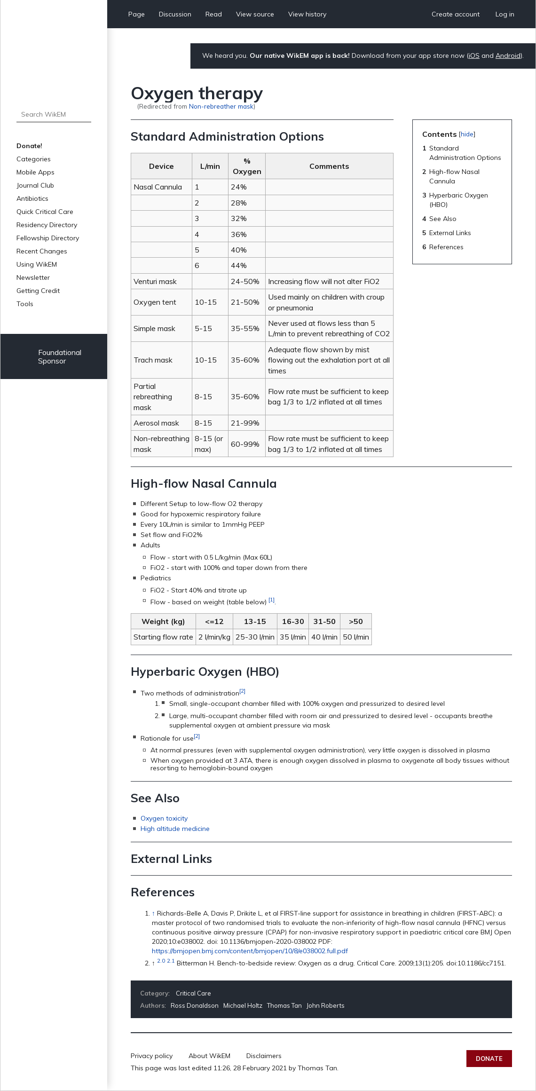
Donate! (29, 146)
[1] (271, 599)
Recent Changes (41, 251)
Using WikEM (36, 264)
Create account (456, 14)
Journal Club (35, 185)
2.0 (161, 960)
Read (213, 14)
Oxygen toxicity (164, 818)
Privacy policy (152, 1055)
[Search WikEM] (53, 114)
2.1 (171, 960)
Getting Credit (38, 290)
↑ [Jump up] (153, 913)
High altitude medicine (175, 828)
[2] (242, 690)
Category (154, 993)
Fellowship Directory (47, 238)
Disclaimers (264, 1055)
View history (307, 14)
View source (255, 14)
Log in (505, 14)
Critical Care (193, 993)
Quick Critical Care (44, 211)
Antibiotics (32, 198)
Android (508, 55)
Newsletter (33, 277)
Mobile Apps (35, 172)
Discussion (175, 14)
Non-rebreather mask (221, 106)
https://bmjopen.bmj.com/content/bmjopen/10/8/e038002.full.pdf (250, 951)
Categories (33, 159)
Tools (24, 304)
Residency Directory (46, 225)
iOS (474, 55)
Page (136, 14)
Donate (489, 1058)
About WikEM (209, 1055)
